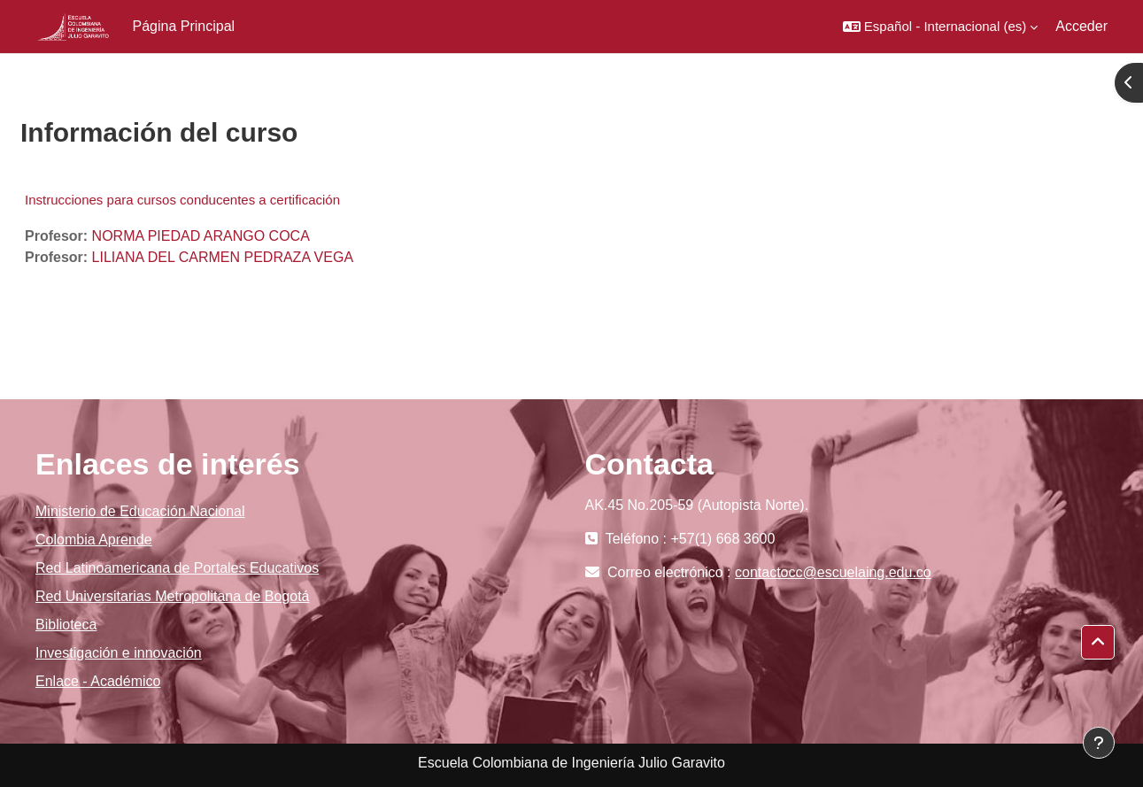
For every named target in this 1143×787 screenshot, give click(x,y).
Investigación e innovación (118, 652)
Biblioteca (66, 624)
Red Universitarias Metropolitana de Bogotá (172, 596)
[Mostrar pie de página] (1099, 743)
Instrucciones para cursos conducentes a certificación (182, 199)
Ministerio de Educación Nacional (140, 511)
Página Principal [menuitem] (184, 26)
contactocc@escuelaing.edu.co (833, 572)
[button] (940, 26)
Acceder (1081, 26)
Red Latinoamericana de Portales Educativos (177, 567)
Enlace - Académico (97, 681)
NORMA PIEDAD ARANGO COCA (201, 235)
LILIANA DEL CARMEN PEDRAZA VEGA (223, 257)
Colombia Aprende (93, 539)
